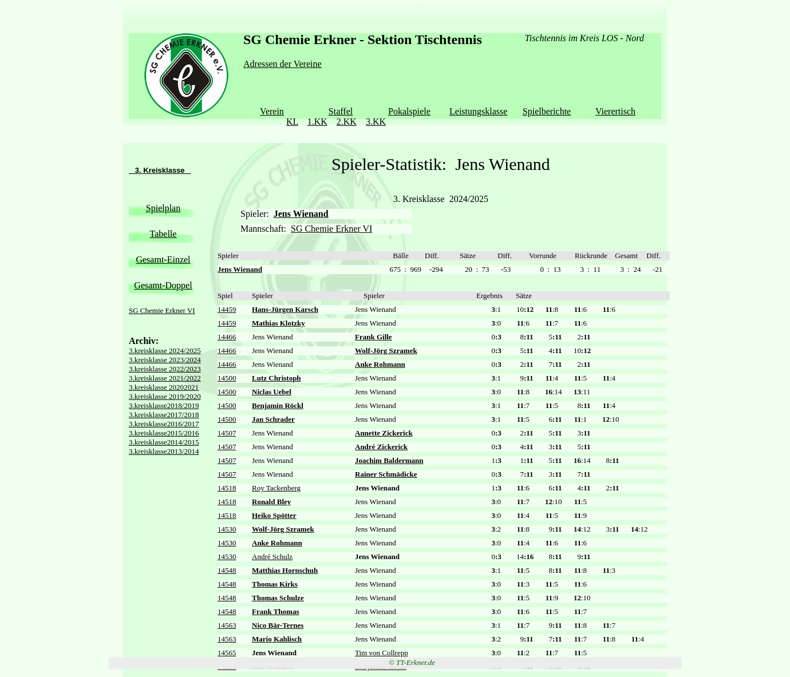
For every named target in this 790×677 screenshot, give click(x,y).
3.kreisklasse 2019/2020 (165, 396)
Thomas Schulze (278, 597)
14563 (227, 625)
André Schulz (272, 556)
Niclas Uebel (271, 391)
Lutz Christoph (276, 378)
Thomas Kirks (275, 584)
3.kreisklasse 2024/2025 (165, 350)
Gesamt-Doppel (163, 285)
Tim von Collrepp (381, 652)
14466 (227, 336)
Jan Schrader (273, 419)
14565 (227, 652)
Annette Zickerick (384, 433)
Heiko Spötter (274, 515)
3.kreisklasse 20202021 (164, 387)
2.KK (347, 121)
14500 (227, 378)
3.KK (376, 121)
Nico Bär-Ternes (277, 625)
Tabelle (163, 234)
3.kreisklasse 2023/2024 (165, 359)
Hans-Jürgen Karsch (285, 309)
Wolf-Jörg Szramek (386, 350)
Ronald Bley (271, 501)
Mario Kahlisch (277, 639)
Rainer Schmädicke (386, 474)
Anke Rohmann (380, 364)
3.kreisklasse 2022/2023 (165, 369)
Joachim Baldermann (389, 460)
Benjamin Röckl (277, 405)
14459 (227, 309)
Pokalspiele (409, 111)
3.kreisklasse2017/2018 (164, 414)
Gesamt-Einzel (163, 259)
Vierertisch (615, 111)
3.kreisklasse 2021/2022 (165, 378)
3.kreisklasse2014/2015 (164, 442)
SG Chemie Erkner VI (162, 310)
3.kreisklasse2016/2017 (164, 423)
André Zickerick (381, 446)
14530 (227, 529)
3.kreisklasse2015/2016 (164, 433)
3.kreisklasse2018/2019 (164, 405)
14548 (227, 570)
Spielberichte (547, 111)
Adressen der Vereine (282, 64)
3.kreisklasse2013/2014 (164, 451)
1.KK (317, 121)
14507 (227, 433)
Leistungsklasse (478, 111)
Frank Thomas (275, 611)
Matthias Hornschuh (285, 570)
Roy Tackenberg (276, 488)
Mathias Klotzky (278, 323)
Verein (272, 111)
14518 (227, 488)
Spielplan (163, 208)
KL (292, 121)
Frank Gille (373, 336)
